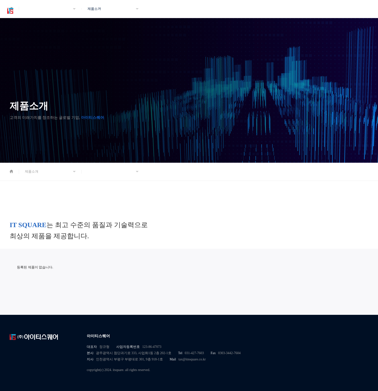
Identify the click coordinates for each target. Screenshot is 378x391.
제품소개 (142, 11)
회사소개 (106, 11)
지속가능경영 (178, 11)
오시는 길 (323, 11)
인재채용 (214, 11)
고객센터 (250, 11)
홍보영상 (286, 11)
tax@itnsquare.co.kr (192, 359)
